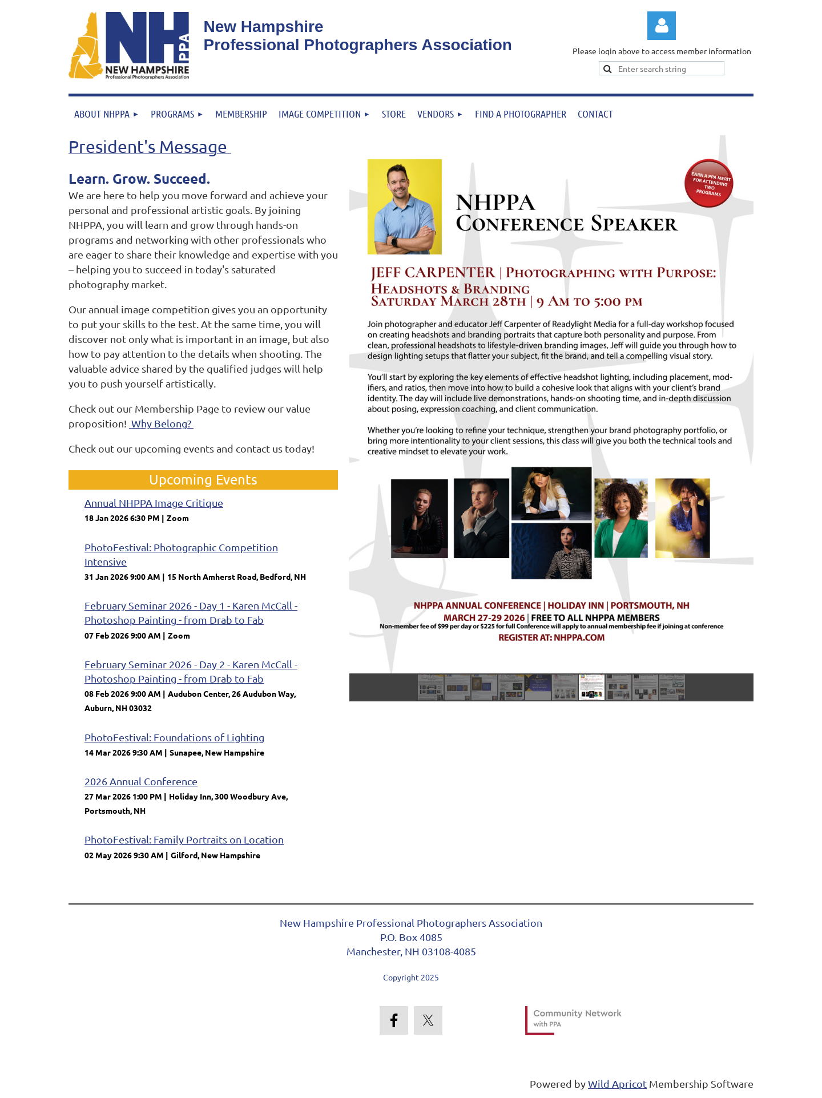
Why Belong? (161, 423)
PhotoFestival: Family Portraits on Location (184, 839)
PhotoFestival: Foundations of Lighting (174, 737)
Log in (661, 25)
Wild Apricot (617, 1083)
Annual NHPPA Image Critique (153, 502)
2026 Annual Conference (141, 781)
